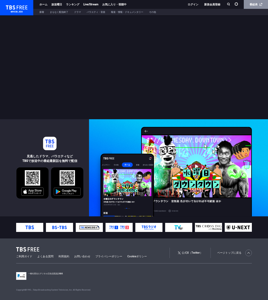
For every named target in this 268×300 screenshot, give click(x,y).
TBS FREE (10, 7)
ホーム (43, 4)
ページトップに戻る (234, 253)
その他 (152, 12)
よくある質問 (45, 256)
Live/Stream (90, 4)
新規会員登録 (212, 4)
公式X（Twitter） (190, 252)
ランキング (72, 4)
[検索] (229, 4)
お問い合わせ (82, 256)
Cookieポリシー (137, 256)
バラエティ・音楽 (96, 12)
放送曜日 (56, 4)
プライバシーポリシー (108, 256)
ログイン (193, 4)
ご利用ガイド (24, 256)
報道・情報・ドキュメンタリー (127, 12)
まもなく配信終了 (59, 12)
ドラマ (77, 12)
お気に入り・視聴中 (114, 4)
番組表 (256, 4)
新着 (41, 12)
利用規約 (63, 256)
